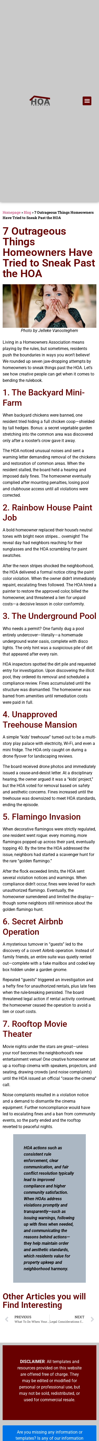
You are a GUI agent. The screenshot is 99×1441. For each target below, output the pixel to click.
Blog (27, 212)
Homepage (12, 212)
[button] (87, 101)
